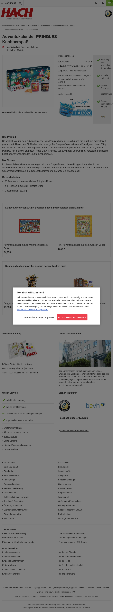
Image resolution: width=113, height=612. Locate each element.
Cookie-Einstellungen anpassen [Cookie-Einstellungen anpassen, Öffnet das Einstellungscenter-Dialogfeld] (38, 317)
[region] (56, 306)
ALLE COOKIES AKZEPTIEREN (72, 317)
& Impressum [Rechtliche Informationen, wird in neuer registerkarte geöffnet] (41, 309)
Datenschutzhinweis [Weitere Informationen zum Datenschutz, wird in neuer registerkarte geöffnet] (26, 309)
